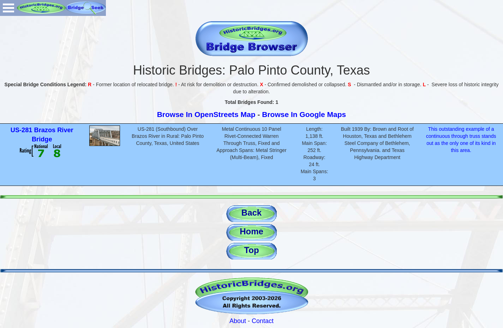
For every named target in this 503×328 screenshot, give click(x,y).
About (237, 320)
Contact (263, 320)
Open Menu (8, 8)
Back (251, 212)
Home (251, 231)
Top (251, 250)
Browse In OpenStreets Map (206, 114)
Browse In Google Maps (304, 114)
